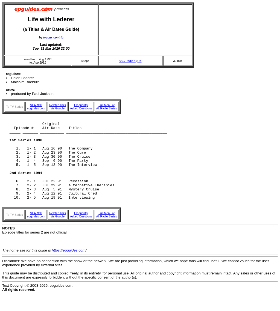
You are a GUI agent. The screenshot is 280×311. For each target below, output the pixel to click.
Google (60, 108)
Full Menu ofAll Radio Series (106, 106)
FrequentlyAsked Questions (81, 106)
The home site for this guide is (27, 267)
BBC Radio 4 (127, 60)
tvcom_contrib (53, 37)
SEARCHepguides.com (36, 106)
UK (139, 60)
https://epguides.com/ (69, 267)
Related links (57, 105)
